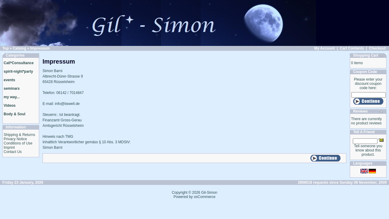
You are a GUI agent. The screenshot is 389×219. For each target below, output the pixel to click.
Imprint (9, 147)
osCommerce (204, 197)
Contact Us (13, 152)
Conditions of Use (18, 143)
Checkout (377, 48)
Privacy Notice (15, 139)
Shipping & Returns (19, 135)
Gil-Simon (209, 192)
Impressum (40, 48)
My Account (324, 48)
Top (5, 48)
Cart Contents (352, 48)
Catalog (19, 48)
